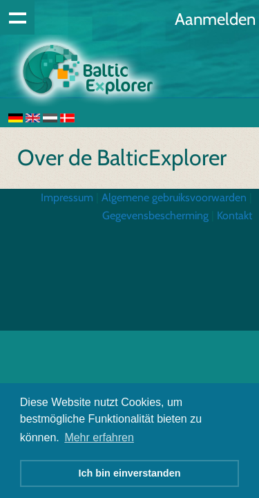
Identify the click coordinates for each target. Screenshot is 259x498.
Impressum (67, 197)
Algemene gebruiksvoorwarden (174, 197)
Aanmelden (215, 19)
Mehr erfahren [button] (99, 437)
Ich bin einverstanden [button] (130, 473)
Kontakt (234, 215)
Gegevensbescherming (155, 215)
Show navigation (17, 17)
